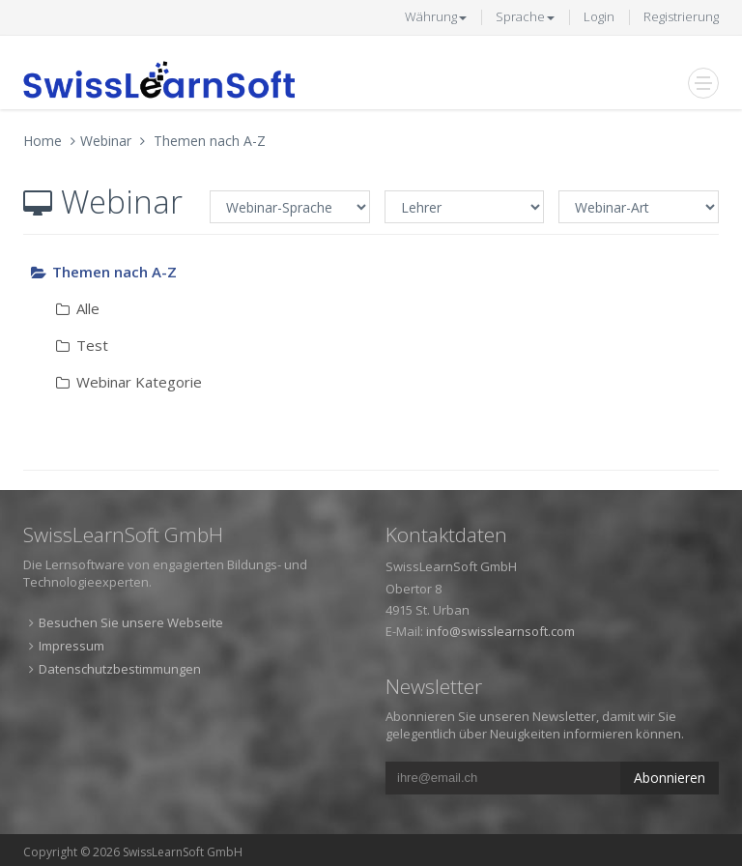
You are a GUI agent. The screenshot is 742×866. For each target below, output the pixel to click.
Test (81, 345)
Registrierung (681, 16)
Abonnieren (669, 777)
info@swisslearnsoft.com (500, 631)
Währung (436, 16)
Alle (77, 308)
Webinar (105, 140)
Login (599, 16)
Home (42, 140)
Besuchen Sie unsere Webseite (131, 622)
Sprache (525, 16)
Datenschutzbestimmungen (120, 669)
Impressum (71, 645)
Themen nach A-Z (210, 140)
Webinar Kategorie (128, 381)
